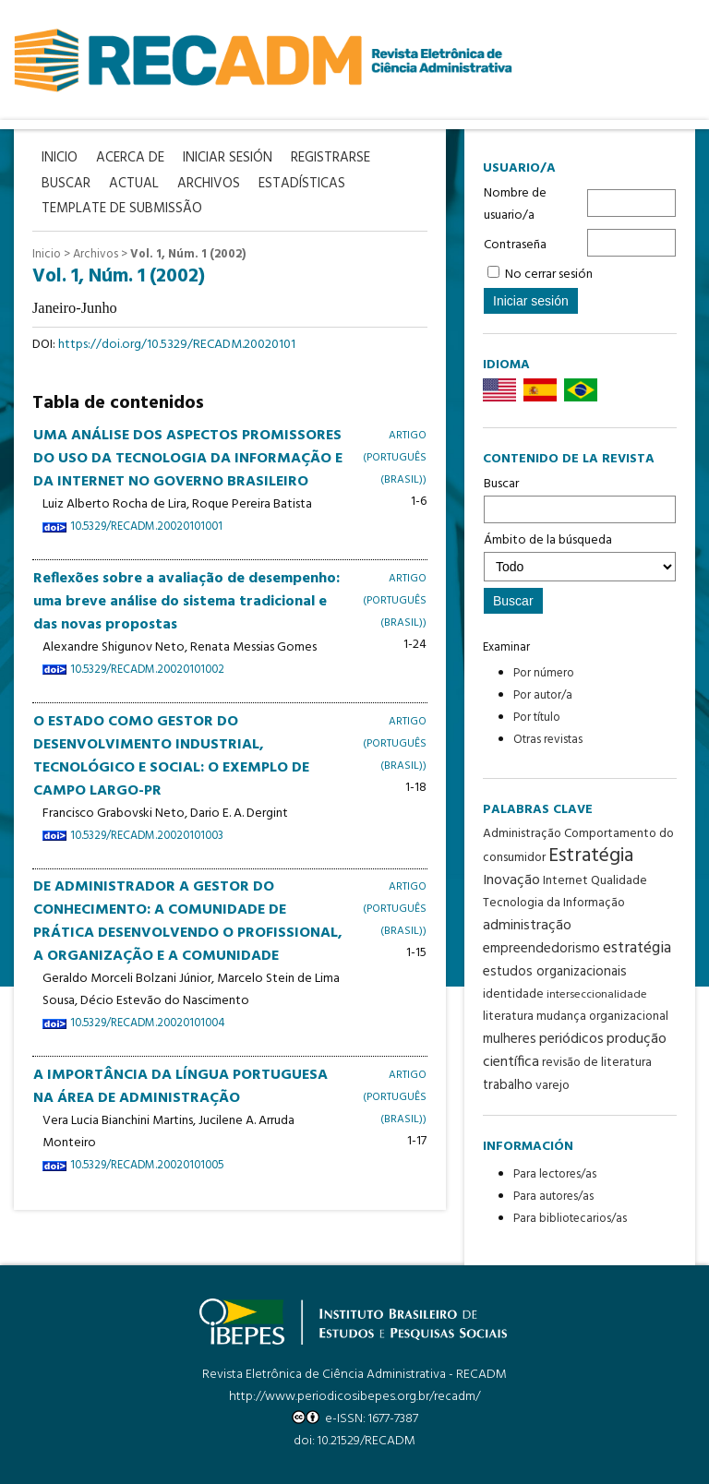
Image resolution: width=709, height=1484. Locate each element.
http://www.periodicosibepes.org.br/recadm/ (354, 1396)
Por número (543, 673)
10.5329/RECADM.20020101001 (146, 527)
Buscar (580, 498)
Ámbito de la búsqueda (580, 555)
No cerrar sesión (549, 274)
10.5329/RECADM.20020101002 (147, 670)
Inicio (46, 254)
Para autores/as (553, 1196)
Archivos (95, 254)
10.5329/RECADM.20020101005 (146, 1165)
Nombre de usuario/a (515, 204)
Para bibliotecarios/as (570, 1218)
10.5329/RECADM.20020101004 (147, 1023)
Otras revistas (548, 739)
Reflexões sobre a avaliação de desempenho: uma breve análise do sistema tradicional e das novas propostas (186, 602)
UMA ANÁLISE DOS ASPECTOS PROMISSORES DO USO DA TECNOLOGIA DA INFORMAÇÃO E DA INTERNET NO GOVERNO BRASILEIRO (187, 459)
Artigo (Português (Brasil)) (395, 457)
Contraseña (515, 245)
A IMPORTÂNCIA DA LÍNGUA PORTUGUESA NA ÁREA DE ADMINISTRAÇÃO (180, 1086)
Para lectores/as (554, 1174)
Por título (536, 717)
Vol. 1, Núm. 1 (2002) (188, 254)
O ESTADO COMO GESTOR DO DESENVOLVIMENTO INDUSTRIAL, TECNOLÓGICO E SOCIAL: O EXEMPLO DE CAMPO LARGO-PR (171, 756)
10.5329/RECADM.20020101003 (146, 836)
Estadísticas (301, 184)
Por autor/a (542, 695)
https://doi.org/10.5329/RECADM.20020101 (176, 344)
